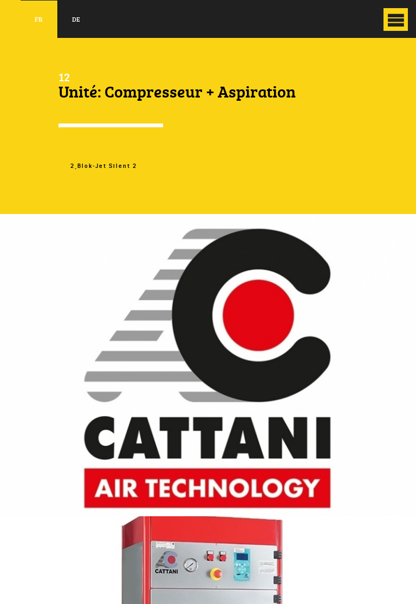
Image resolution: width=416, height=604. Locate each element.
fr (39, 19)
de (76, 19)
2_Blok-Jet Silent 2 (103, 166)
